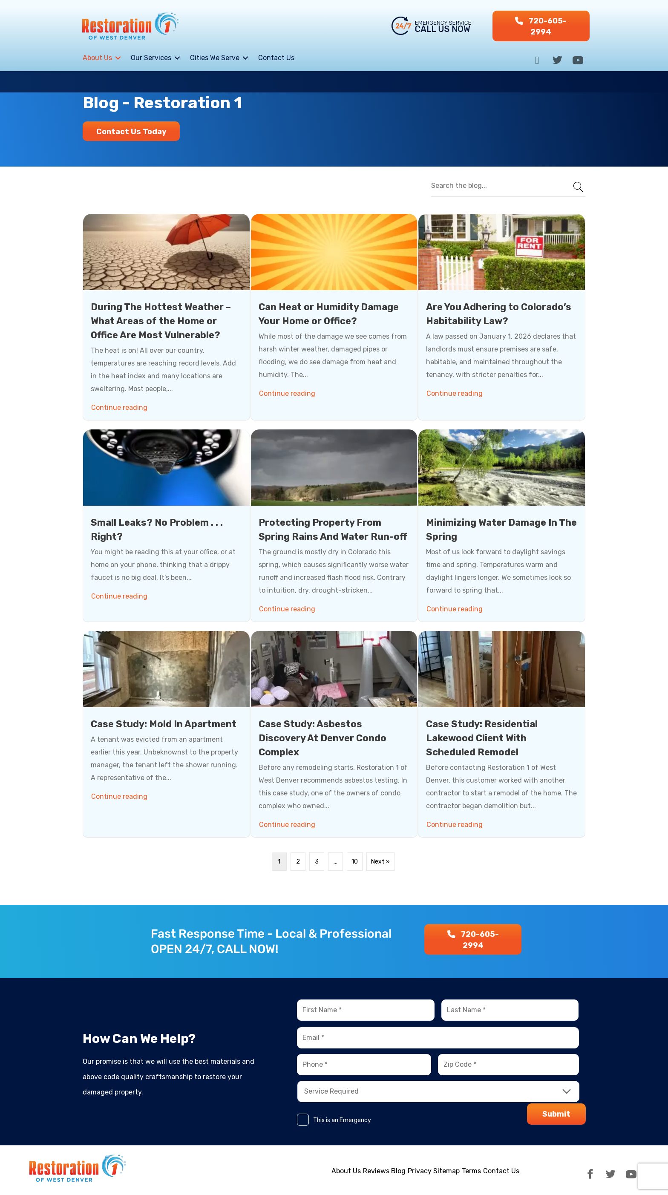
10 (354, 861)
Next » (380, 861)
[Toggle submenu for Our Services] (177, 58)
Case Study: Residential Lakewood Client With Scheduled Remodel (482, 737)
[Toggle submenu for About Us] (118, 58)
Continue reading (120, 405)
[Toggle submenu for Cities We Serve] (245, 58)
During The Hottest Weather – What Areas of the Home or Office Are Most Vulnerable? (161, 320)
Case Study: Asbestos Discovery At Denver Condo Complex (322, 737)
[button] (541, 26)
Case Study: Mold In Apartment (163, 723)
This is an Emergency (342, 1120)
